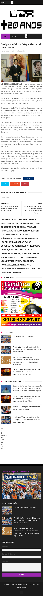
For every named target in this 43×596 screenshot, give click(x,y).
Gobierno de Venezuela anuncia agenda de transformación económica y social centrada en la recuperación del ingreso (27, 388)
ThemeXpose (21, 588)
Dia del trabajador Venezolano (24, 337)
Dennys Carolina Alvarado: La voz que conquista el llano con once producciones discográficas (26, 372)
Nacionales (21, 51)
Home (5, 36)
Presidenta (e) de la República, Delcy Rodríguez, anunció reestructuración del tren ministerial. (27, 350)
